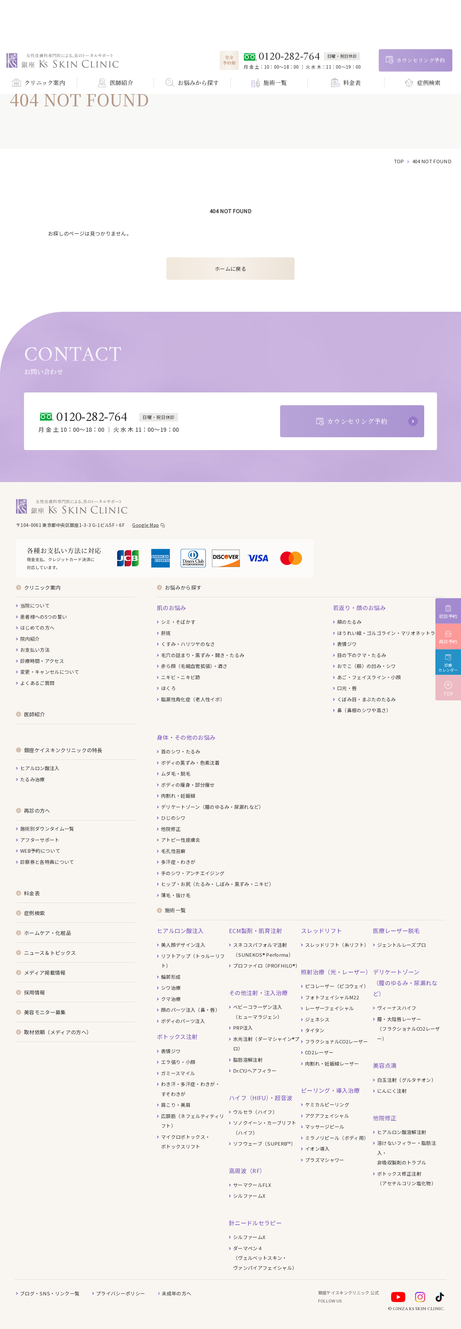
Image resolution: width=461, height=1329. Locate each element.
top (399, 161)
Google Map (145, 525)
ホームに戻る (230, 268)
